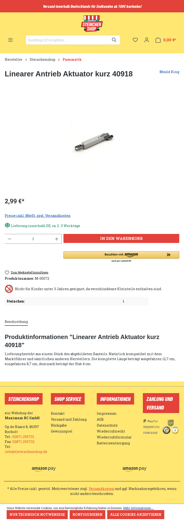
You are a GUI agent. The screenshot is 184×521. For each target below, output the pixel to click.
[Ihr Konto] (146, 40)
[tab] (16, 322)
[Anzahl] (33, 239)
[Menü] (10, 40)
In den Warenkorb (121, 238)
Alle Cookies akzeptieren (135, 514)
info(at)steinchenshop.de (26, 451)
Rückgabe (59, 425)
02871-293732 (23, 441)
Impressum (107, 413)
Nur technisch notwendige (37, 514)
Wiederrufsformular (114, 437)
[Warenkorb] (165, 40)
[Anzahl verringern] (10, 239)
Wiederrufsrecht (111, 431)
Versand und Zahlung (69, 419)
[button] (121, 257)
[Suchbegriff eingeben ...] (67, 40)
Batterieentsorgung (113, 443)
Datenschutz (107, 425)
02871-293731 (23, 436)
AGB (100, 419)
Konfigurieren (87, 514)
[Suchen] (114, 40)
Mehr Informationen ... (138, 508)
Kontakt (58, 413)
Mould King (169, 72)
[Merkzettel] (135, 40)
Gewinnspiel (62, 431)
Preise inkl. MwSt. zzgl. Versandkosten (38, 215)
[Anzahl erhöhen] (57, 239)
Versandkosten (101, 488)
